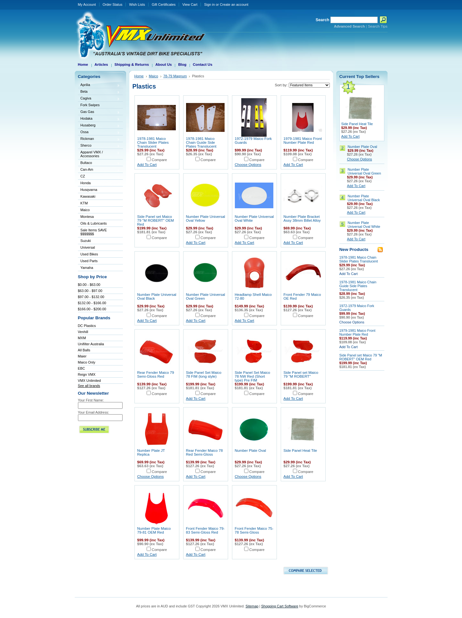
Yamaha (99, 268)
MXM (82, 338)
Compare (159, 160)
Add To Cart (147, 165)
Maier (82, 356)
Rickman (99, 139)
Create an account (234, 4)
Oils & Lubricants (94, 223)
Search (322, 19)
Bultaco (99, 163)
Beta (99, 92)
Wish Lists (137, 4)
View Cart (189, 4)
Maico (99, 210)
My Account (87, 4)
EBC (81, 368)
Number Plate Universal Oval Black (364, 198)
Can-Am (99, 169)
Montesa (99, 217)
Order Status (113, 4)
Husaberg (99, 125)
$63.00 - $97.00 (90, 291)
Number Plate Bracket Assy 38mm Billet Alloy (302, 218)
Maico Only (86, 362)
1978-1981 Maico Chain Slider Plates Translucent (153, 142)
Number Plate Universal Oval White (364, 224)
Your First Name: (91, 400)
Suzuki (99, 241)
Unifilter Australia (91, 344)
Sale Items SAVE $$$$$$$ (94, 232)
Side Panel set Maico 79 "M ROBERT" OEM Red (155, 220)
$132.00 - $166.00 (92, 303)
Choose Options (248, 165)
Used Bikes (89, 254)
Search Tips (378, 26)
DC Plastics (87, 326)
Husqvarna (99, 190)
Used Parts (89, 261)
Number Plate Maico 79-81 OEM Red (154, 530)
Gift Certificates (163, 4)
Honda (99, 183)
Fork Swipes (90, 105)
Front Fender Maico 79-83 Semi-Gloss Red (205, 530)
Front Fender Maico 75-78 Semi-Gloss (254, 530)
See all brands (89, 386)
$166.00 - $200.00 (92, 309)
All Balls (84, 350)
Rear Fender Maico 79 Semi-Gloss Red (155, 374)
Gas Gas (99, 112)
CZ (99, 176)
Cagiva (99, 98)
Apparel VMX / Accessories (99, 154)
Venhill (83, 332)
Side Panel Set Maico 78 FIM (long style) (203, 374)
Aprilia (99, 85)
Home (139, 76)
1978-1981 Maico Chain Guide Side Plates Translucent (201, 142)
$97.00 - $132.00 (91, 297)
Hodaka (99, 118)
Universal (99, 247)
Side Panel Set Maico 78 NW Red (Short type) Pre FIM (252, 376)
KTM (99, 203)
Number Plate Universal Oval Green (364, 171)
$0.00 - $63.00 (89, 285)
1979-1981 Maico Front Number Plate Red (303, 140)
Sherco (99, 145)
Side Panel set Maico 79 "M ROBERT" (301, 374)
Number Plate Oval (250, 450)
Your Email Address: (93, 412)
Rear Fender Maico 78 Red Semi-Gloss (204, 452)
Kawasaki (99, 196)
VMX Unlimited (89, 380)
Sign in (209, 4)
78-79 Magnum (175, 76)
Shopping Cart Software (279, 606)
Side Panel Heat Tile (300, 450)
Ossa (99, 132)
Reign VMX (87, 374)
